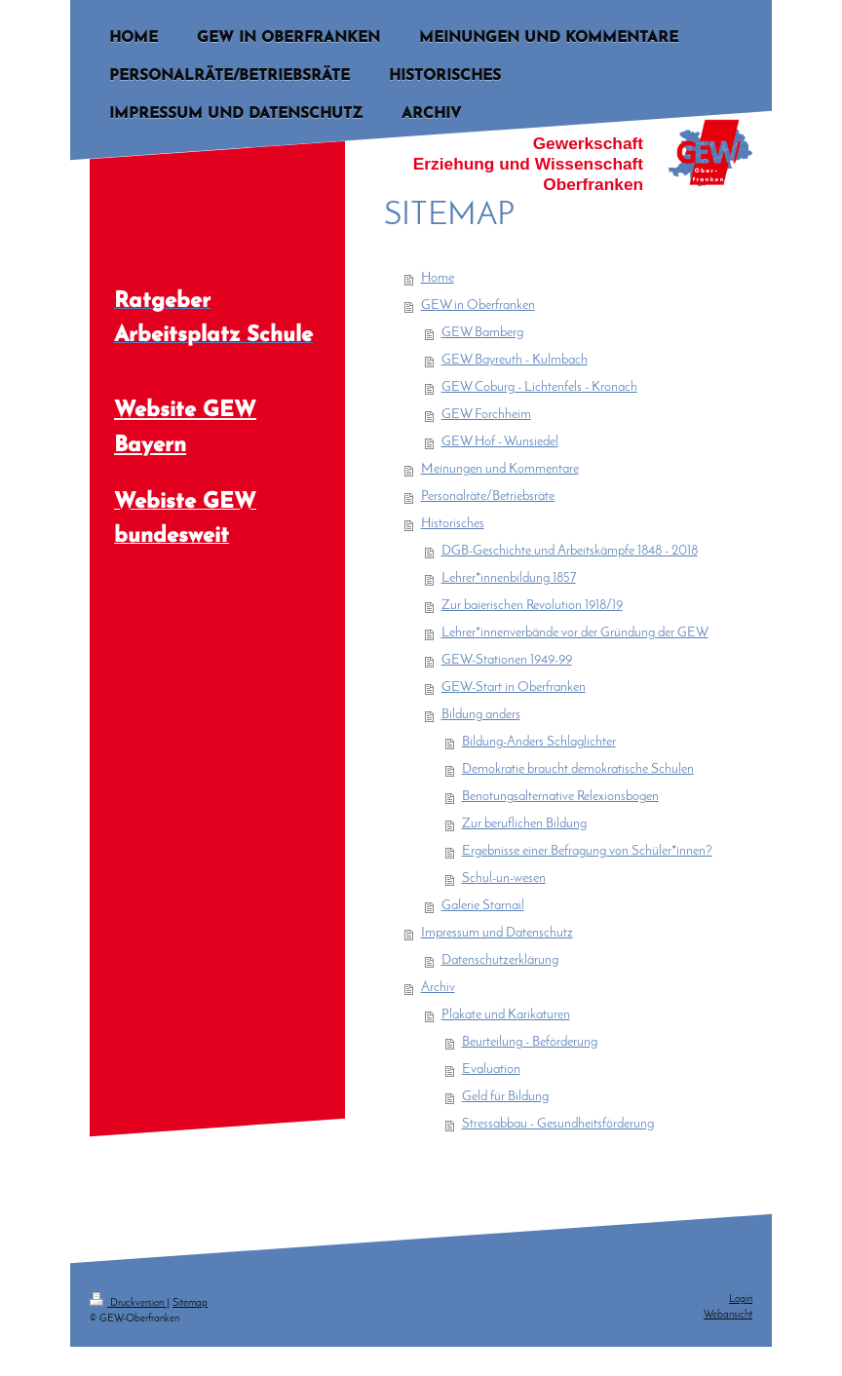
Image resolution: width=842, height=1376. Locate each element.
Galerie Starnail (482, 905)
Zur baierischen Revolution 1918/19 (532, 605)
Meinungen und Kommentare (500, 469)
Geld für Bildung (505, 1096)
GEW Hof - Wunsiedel (499, 442)
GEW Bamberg (482, 332)
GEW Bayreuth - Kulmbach (514, 360)
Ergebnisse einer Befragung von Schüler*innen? (587, 851)
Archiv (438, 987)
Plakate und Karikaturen (505, 1015)
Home (437, 278)
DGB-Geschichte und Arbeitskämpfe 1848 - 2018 (569, 551)
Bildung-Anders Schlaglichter (539, 742)
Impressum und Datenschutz (497, 933)
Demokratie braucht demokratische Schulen (578, 769)
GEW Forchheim (486, 414)
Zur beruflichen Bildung (524, 824)
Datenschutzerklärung (499, 960)
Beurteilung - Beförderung (529, 1042)
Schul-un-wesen (504, 878)
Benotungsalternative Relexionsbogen (560, 796)
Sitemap (190, 1303)
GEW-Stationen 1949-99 (506, 660)
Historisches (452, 523)
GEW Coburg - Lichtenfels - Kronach (539, 387)
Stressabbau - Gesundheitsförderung (558, 1124)
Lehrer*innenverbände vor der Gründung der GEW (574, 633)
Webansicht (728, 1315)
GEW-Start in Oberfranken (513, 687)
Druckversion (128, 1303)
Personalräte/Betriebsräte (488, 496)
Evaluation (491, 1069)
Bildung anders (480, 714)
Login (740, 1299)
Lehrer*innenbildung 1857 (508, 578)
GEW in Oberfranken (478, 305)
